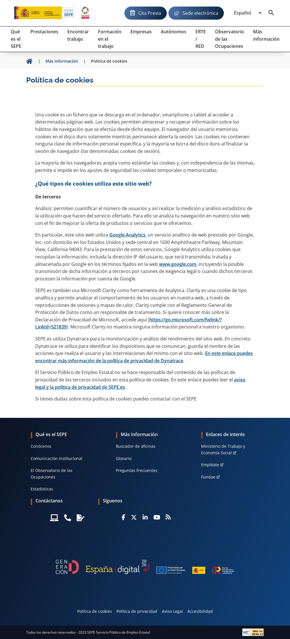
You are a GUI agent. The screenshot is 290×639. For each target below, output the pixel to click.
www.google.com (177, 264)
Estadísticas (42, 489)
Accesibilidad (200, 611)
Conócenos (41, 446)
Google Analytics (127, 235)
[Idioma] (247, 13)
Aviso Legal (172, 611)
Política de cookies (94, 611)
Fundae (208, 477)
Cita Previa (149, 13)
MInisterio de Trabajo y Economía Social (223, 449)
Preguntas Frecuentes (136, 470)
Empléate (210, 464)
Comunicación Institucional (56, 458)
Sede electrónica (200, 13)
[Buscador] (271, 13)
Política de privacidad (136, 611)
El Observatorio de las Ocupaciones (51, 473)
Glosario (124, 458)
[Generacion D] (145, 566)
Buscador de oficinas (135, 446)
